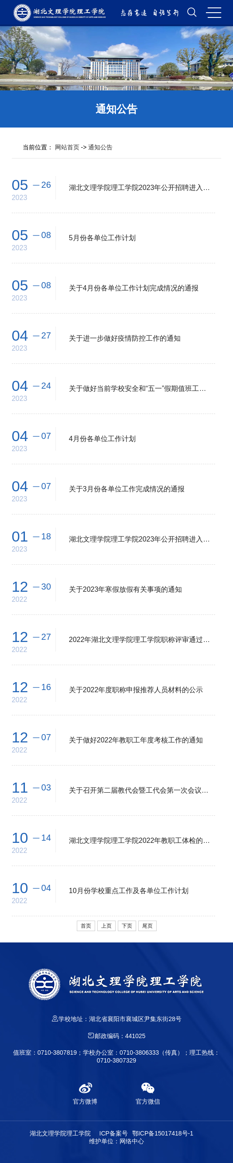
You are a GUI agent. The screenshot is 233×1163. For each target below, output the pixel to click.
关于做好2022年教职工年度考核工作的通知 (136, 740)
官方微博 (85, 1093)
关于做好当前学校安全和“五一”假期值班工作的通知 (140, 388)
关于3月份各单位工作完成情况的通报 (127, 489)
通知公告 (100, 147)
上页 (106, 926)
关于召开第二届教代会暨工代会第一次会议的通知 (140, 790)
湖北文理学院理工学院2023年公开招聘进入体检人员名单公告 (140, 187)
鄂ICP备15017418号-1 (162, 1133)
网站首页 (67, 147)
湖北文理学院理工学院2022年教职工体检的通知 (140, 840)
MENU (212, 12)
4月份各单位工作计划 (102, 438)
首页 (86, 926)
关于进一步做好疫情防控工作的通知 (125, 338)
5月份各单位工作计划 (102, 238)
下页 (127, 926)
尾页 (147, 926)
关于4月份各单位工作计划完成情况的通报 (134, 288)
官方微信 (148, 1093)
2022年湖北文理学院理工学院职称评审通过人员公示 (140, 639)
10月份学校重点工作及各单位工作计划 (128, 890)
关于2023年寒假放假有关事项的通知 (125, 589)
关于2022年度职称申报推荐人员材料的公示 (136, 690)
